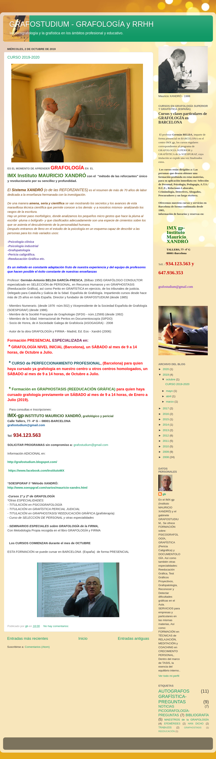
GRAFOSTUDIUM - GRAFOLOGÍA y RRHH (81, 24)
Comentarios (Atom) (37, 646)
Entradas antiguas (133, 638)
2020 (166, 369)
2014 (166, 424)
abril (169, 396)
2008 (166, 457)
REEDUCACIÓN (166, 731)
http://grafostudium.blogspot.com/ (32, 462)
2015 (166, 419)
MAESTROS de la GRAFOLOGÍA (186, 719)
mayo (170, 390)
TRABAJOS (165, 727)
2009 (166, 451)
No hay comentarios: (56, 626)
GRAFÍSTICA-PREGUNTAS (172, 699)
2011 (166, 440)
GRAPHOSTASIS (192, 727)
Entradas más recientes (27, 638)
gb (164, 494)
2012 (166, 435)
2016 (166, 413)
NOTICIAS (166, 706)
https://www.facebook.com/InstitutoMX (36, 470)
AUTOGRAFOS (173, 691)
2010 (166, 446)
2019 (166, 374)
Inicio (82, 638)
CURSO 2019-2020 (23, 57)
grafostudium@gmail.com (90, 445)
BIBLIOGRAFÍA (197, 715)
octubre (171, 379)
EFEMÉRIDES (172, 723)
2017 (166, 408)
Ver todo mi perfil (168, 675)
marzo (170, 401)
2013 (166, 430)
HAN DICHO (196, 723)
